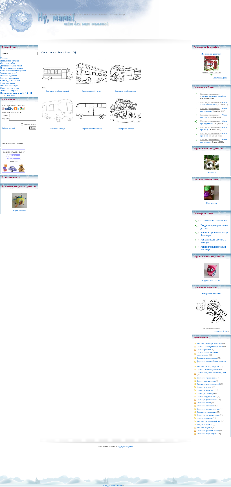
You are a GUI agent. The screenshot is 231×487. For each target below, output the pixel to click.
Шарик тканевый (19, 210)
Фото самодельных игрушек (57, 15)
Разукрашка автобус (126, 129)
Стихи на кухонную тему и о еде (210, 346)
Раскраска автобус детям (91, 91)
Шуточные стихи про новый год (213, 96)
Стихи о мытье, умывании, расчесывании (207, 353)
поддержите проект (125, 446)
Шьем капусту (211, 203)
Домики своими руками (211, 72)
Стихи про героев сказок (206, 378)
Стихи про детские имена (207, 400)
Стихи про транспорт (205, 393)
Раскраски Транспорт (98, 15)
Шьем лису (211, 172)
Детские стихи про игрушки (208, 366)
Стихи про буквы (204, 403)
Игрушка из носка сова (211, 280)
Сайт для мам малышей (112, 486)
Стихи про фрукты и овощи (208, 431)
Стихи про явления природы (208, 409)
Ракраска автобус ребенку (91, 129)
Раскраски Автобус (117, 15)
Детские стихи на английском (208, 421)
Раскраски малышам (80, 15)
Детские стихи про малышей (208, 384)
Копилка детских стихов (210, 94)
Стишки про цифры (205, 418)
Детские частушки (204, 427)
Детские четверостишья (206, 412)
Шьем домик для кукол (211, 54)
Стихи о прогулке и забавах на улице (211, 372)
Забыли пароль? (8, 128)
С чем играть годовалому (213, 220)
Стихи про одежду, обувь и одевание (211, 361)
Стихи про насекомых (205, 390)
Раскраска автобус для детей (57, 91)
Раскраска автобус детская (125, 91)
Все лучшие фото (220, 78)
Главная (40, 15)
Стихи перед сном (204, 350)
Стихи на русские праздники (208, 369)
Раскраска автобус (57, 129)
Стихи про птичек (204, 387)
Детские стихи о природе (207, 358)
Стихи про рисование (205, 406)
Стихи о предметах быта (206, 396)
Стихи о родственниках (206, 381)
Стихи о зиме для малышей (213, 103)
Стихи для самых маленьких (208, 415)
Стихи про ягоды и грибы (207, 434)
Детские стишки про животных (209, 343)
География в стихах (204, 424)
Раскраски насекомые (211, 328)
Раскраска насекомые (211, 293)
